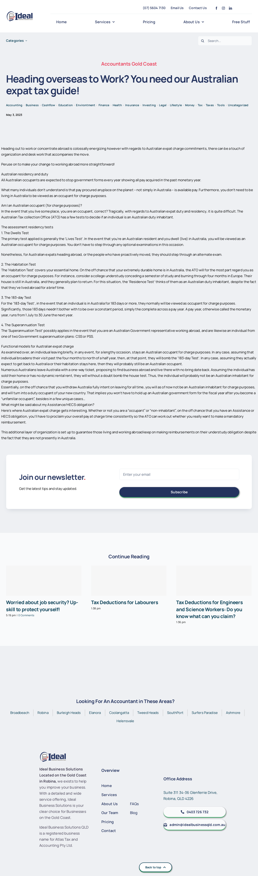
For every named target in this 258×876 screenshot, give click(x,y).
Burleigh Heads (69, 712)
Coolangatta (119, 712)
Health (117, 105)
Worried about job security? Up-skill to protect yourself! (42, 605)
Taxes (210, 105)
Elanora (95, 712)
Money (190, 105)
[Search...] (225, 41)
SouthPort (175, 712)
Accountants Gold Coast (129, 63)
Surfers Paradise (205, 712)
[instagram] (223, 8)
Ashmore (233, 712)
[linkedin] (230, 8)
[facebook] (216, 8)
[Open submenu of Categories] (26, 40)
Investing (149, 105)
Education (65, 105)
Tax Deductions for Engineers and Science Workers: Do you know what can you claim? (209, 609)
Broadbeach (19, 712)
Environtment (85, 105)
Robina (43, 712)
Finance (104, 105)
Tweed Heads (148, 712)
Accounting (14, 105)
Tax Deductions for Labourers (124, 602)
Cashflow (48, 105)
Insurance (132, 105)
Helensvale (125, 721)
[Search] (203, 41)
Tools (221, 105)
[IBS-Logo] (21, 13)
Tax (200, 105)
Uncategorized (238, 105)
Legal (162, 105)
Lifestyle (176, 105)
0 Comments (26, 615)
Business (32, 105)
